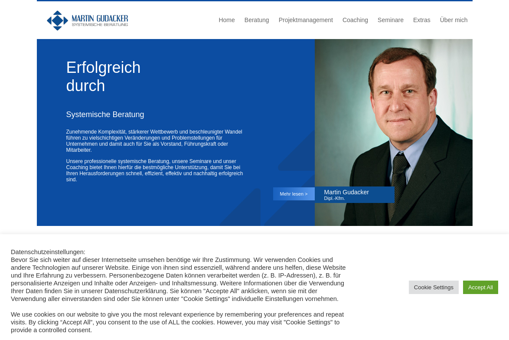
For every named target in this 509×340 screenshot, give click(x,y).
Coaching (355, 19)
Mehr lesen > (294, 193)
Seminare (391, 19)
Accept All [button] (480, 287)
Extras (422, 19)
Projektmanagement (306, 19)
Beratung (257, 19)
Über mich (454, 19)
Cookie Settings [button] (434, 287)
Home (227, 19)
